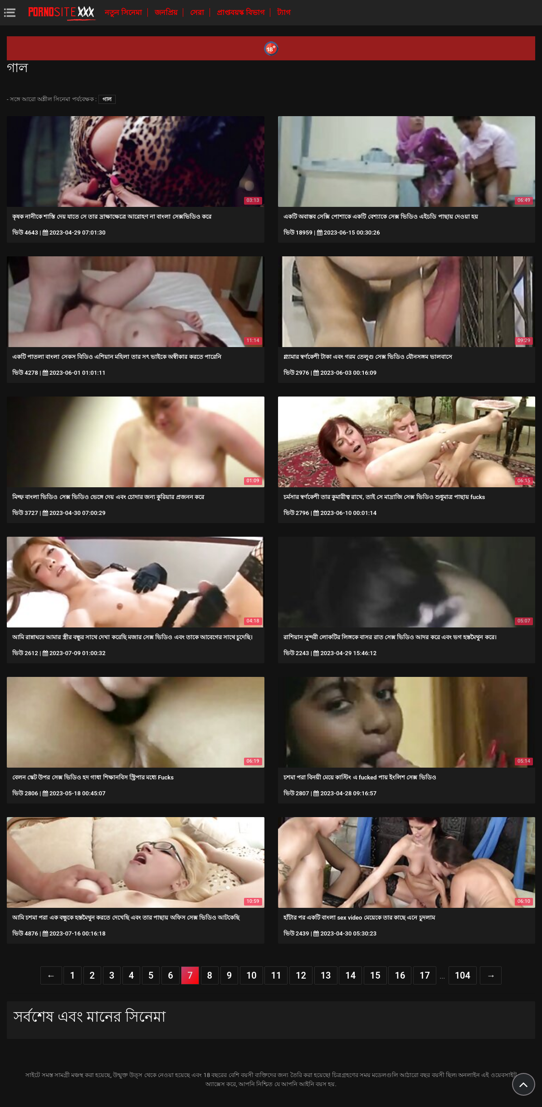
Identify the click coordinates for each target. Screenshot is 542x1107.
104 (462, 975)
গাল (107, 99)
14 (350, 975)
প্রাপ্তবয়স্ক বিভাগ (241, 12)
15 (375, 975)
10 (251, 975)
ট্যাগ (283, 12)
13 (326, 975)
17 (425, 975)
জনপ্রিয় (167, 12)
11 (276, 975)
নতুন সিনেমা (124, 12)
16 (400, 975)
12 (301, 975)
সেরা (198, 12)
